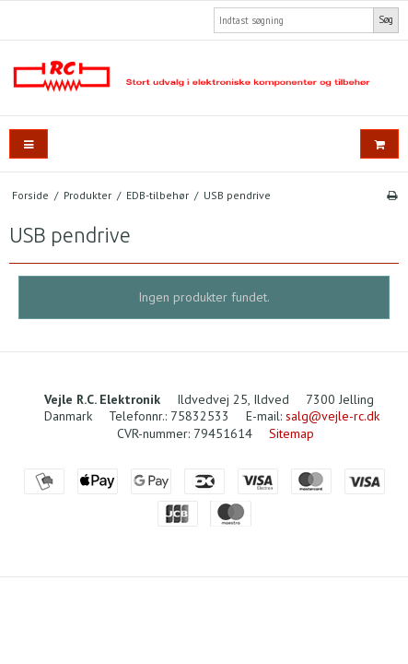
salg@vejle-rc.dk (332, 416)
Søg (386, 19)
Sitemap (291, 433)
